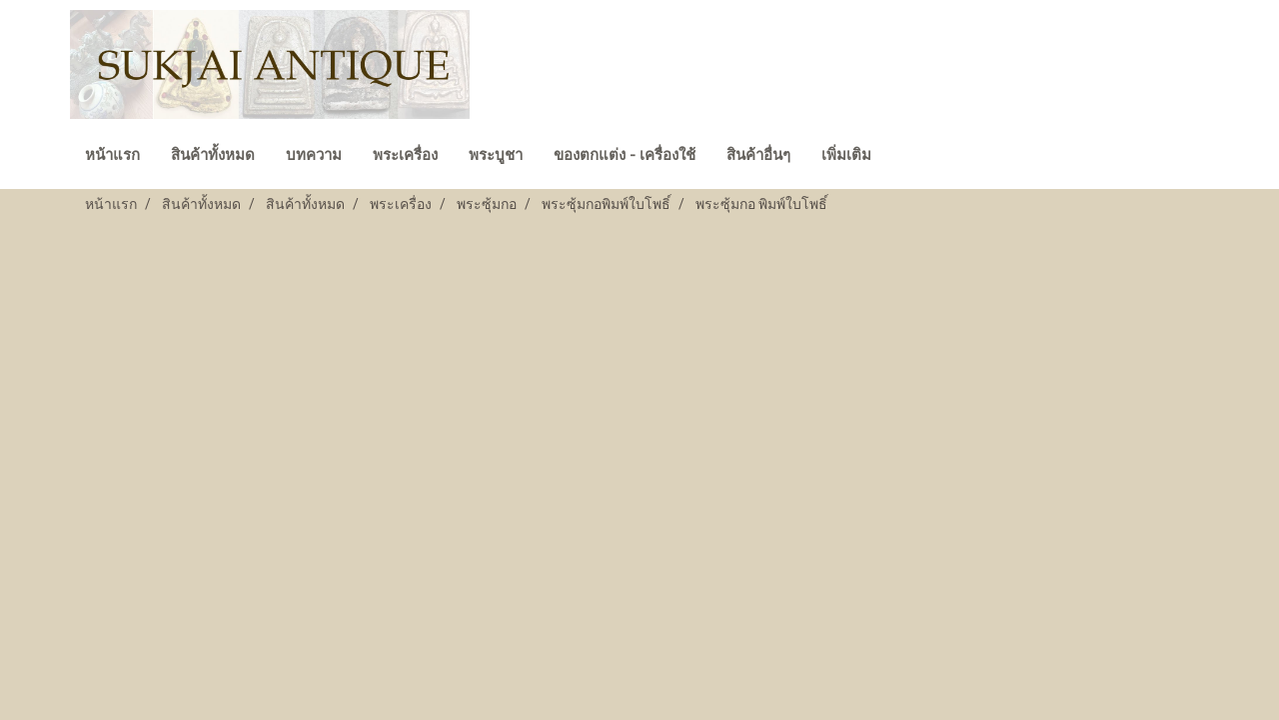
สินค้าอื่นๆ (758, 155)
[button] (904, 157)
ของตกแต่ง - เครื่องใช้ (624, 155)
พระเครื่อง (405, 155)
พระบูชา (496, 155)
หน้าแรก (112, 155)
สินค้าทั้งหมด (213, 155)
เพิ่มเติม (846, 155)
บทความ (314, 155)
